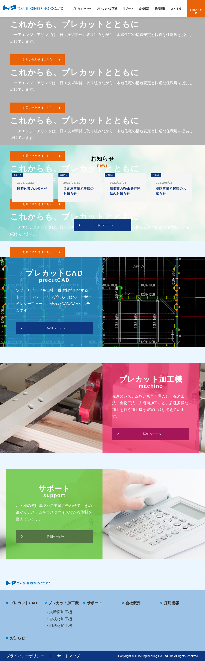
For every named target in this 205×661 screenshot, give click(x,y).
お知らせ (176, 8)
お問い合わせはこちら (37, 59)
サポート (128, 8)
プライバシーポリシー (25, 656)
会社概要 (144, 8)
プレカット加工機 (106, 8)
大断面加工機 (60, 612)
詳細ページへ (56, 328)
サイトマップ (68, 656)
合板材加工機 (60, 619)
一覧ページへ (104, 225)
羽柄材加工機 (60, 626)
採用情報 (160, 8)
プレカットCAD (81, 8)
